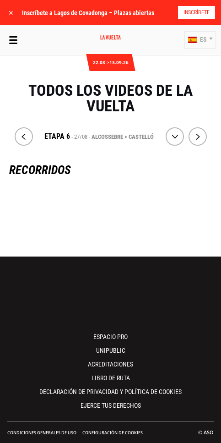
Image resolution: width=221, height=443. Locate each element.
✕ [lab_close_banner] (11, 12)
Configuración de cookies (112, 433)
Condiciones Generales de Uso (41, 433)
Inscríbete (196, 12)
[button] (200, 40)
